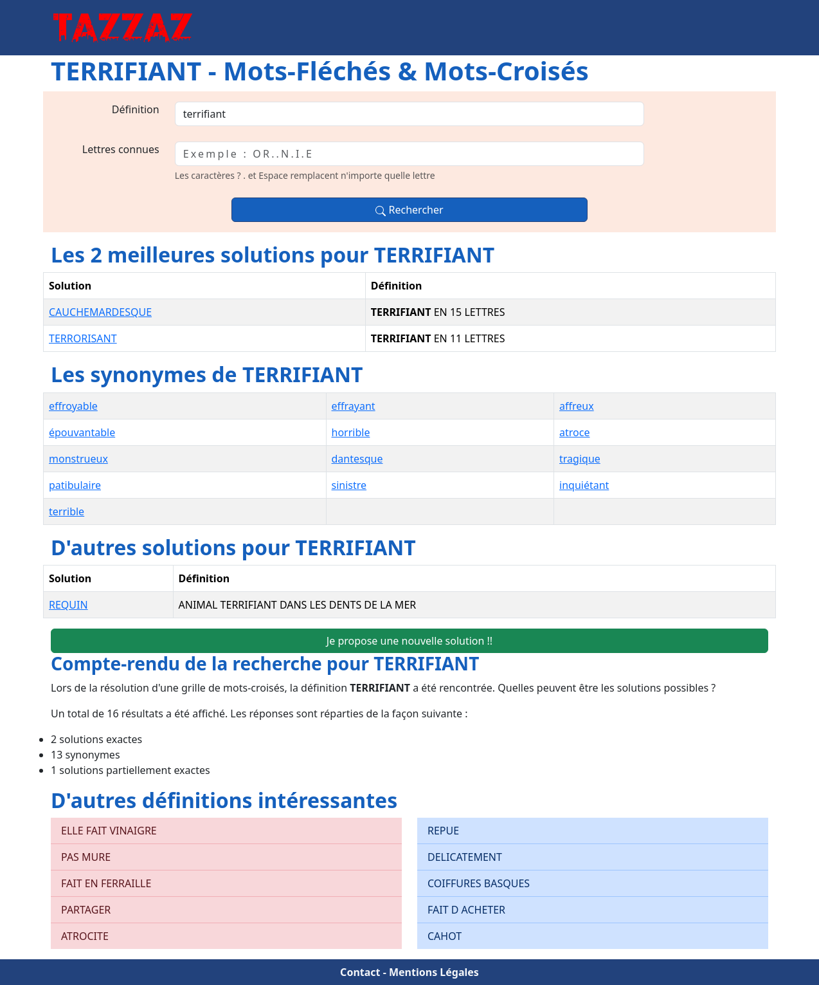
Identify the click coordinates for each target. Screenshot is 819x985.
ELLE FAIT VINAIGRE (109, 831)
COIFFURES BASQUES (479, 883)
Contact (360, 972)
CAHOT (445, 936)
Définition (135, 109)
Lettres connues (120, 149)
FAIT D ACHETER (466, 910)
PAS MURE (86, 857)
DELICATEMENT (465, 857)
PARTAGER (86, 910)
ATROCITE (85, 936)
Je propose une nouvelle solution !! (409, 641)
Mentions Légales (434, 972)
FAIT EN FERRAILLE (106, 883)
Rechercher (409, 210)
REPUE (443, 831)
